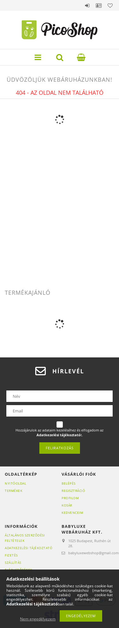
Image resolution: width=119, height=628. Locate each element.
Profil (98, 5)
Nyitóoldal (15, 483)
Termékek (13, 490)
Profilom (70, 498)
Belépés (87, 5)
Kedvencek (110, 5)
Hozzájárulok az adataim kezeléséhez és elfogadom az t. (59, 433)
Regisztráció (73, 490)
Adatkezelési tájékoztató (28, 548)
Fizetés (11, 555)
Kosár (67, 505)
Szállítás (13, 562)
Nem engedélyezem (38, 619)
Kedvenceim (72, 512)
